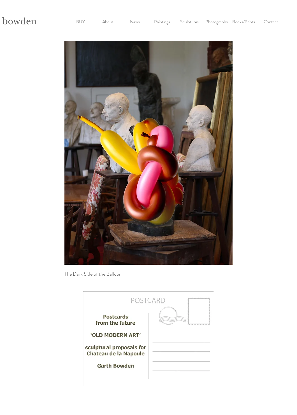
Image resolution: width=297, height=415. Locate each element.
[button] (162, 19)
